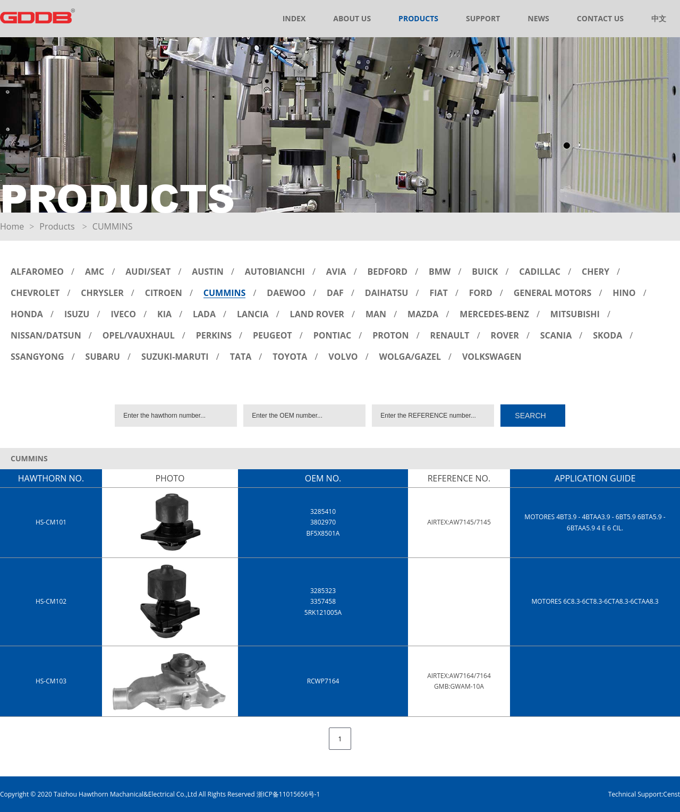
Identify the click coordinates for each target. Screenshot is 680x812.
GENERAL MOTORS (553, 292)
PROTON (390, 335)
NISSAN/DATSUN (46, 335)
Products (56, 226)
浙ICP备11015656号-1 (288, 794)
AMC (94, 271)
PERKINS (214, 335)
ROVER (505, 335)
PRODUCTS (418, 18)
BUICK (485, 271)
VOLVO (343, 356)
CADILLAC (539, 271)
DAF (335, 292)
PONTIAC (332, 335)
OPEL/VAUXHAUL (139, 335)
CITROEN (163, 292)
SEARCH (530, 415)
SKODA (607, 335)
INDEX (294, 18)
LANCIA (253, 314)
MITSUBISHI (575, 314)
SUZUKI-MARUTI (175, 356)
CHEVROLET (35, 292)
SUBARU (103, 356)
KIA (164, 314)
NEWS (538, 18)
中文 (658, 18)
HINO (624, 292)
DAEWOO (286, 292)
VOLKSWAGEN (492, 356)
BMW (439, 271)
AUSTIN (208, 271)
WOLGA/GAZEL (410, 356)
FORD (480, 292)
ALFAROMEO (37, 271)
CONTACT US (600, 18)
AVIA (336, 271)
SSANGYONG (37, 356)
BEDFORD (387, 271)
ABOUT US (352, 18)
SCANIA (556, 335)
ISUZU (77, 314)
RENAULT (450, 335)
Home (12, 226)
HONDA (27, 314)
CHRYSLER (102, 292)
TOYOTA (290, 356)
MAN (376, 314)
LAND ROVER (317, 314)
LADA (204, 314)
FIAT (438, 292)
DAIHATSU (387, 292)
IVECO (123, 314)
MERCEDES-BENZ (494, 314)
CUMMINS (224, 292)
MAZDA (422, 314)
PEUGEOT (272, 335)
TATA (241, 356)
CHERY (595, 271)
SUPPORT (483, 18)
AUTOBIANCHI (275, 271)
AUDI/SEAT (148, 271)
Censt (671, 794)
